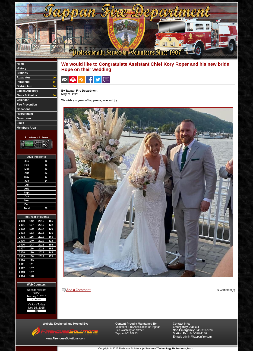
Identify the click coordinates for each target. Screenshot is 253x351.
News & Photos (26, 95)
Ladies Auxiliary (27, 91)
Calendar (22, 100)
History (21, 68)
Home (20, 63)
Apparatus (23, 77)
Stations (22, 73)
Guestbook (23, 118)
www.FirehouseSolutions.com (65, 338)
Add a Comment (78, 290)
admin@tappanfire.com (197, 336)
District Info (24, 86)
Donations (23, 109)
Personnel (23, 82)
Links (20, 123)
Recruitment (24, 113)
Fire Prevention (26, 104)
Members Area (26, 127)
